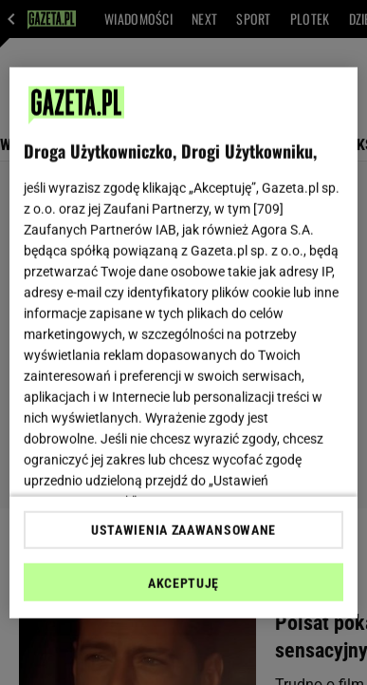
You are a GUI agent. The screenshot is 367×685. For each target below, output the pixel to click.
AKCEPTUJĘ (183, 583)
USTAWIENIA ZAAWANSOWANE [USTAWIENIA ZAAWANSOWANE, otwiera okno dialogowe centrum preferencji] (183, 530)
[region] (183, 342)
